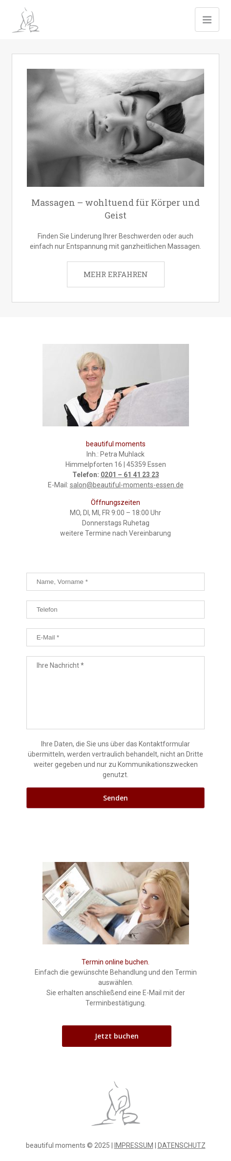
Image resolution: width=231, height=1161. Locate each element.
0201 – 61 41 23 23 (130, 475)
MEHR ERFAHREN (116, 274)
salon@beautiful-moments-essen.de (127, 485)
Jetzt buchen (117, 1036)
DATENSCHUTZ (182, 1145)
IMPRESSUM (133, 1145)
